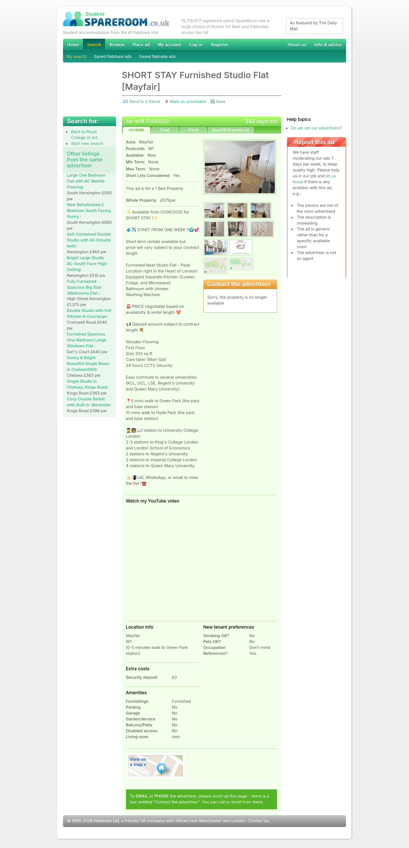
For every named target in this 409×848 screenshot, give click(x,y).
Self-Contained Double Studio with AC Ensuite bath (89, 240)
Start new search (87, 143)
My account (169, 45)
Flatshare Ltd (106, 820)
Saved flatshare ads (113, 56)
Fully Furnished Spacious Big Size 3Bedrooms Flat (84, 287)
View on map (155, 765)
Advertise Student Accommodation (141, 45)
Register (219, 45)
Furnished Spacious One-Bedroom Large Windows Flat (86, 339)
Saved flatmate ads (157, 56)
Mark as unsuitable (188, 101)
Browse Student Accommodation (117, 45)
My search (77, 56)
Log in (195, 45)
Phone (193, 129)
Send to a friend (144, 101)
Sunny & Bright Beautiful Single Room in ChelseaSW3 (88, 363)
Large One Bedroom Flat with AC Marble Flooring (86, 181)
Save (220, 101)
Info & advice (328, 45)
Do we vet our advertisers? (316, 128)
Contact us (258, 820)
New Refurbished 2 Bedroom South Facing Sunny (89, 210)
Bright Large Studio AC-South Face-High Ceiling (87, 263)
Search (94, 45)
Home (73, 45)
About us (296, 45)
